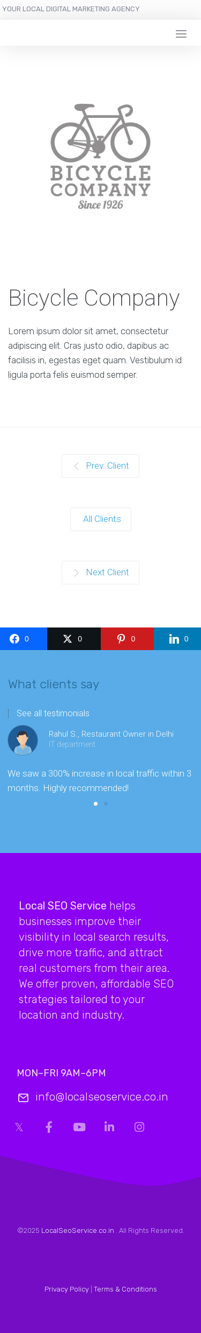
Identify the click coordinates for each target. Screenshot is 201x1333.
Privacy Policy (66, 1289)
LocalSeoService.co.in (77, 1230)
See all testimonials (53, 713)
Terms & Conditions (125, 1289)
